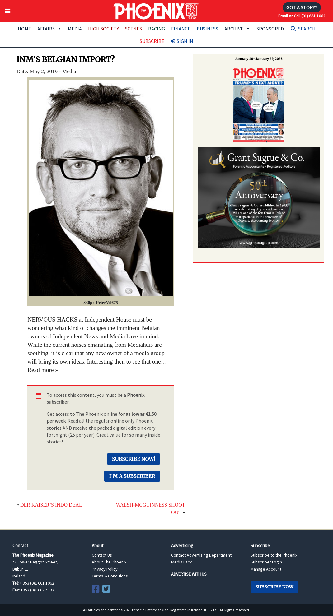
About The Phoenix (109, 562)
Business (207, 28)
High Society (103, 28)
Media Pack (181, 562)
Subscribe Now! (133, 459)
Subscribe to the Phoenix (274, 555)
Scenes (133, 28)
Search (307, 28)
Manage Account (266, 569)
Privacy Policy (105, 569)
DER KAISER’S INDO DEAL (51, 504)
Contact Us (102, 555)
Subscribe (152, 41)
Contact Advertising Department (201, 555)
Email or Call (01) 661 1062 (301, 16)
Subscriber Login (266, 562)
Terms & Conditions (110, 576)
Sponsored (270, 28)
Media (75, 28)
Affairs (49, 28)
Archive (237, 28)
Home (24, 28)
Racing (156, 28)
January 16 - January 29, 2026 (258, 58)
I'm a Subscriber (132, 476)
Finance (180, 28)
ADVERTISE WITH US (189, 574)
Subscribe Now (274, 587)
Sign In (185, 41)
